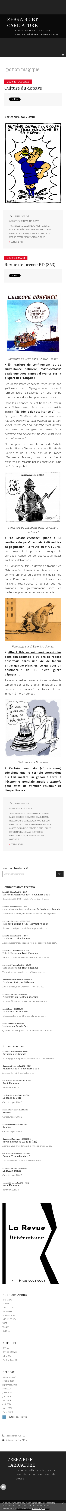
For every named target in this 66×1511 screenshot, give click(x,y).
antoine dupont (43, 229)
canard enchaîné (17, 828)
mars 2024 (7, 1408)
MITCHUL (6, 1355)
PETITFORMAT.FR (9, 1359)
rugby (12, 233)
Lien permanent (19, 216)
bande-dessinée (16, 229)
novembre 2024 (9, 1377)
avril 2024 (6, 1404)
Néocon (6, 1112)
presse (27, 237)
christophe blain (17, 835)
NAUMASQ (7, 1299)
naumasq (41, 835)
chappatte (31, 828)
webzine (19, 226)
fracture (36, 233)
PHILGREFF (7, 1311)
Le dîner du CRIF (11, 1098)
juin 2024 (6, 1396)
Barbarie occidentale (48, 909)
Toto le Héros (9, 953)
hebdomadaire (16, 820)
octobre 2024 (8, 1381)
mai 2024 (6, 1400)
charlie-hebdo (16, 824)
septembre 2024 (9, 1385)
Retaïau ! (7, 1127)
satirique (34, 237)
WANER (5, 1327)
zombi (43, 237)
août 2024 (6, 1388)
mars (26, 820)
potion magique (23, 233)
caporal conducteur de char (17, 909)
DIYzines (6, 1348)
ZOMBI (5, 1303)
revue (38, 817)
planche (29, 832)
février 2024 (7, 1412)
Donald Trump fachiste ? (16, 1156)
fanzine (45, 226)
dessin (20, 237)
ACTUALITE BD (27, 808)
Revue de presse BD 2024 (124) (19, 1142)
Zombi (6, 938)
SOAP (4, 1323)
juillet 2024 (7, 1392)
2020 (31, 820)
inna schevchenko (33, 824)
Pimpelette (8, 997)
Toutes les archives (17, 1416)
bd (25, 226)
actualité (38, 820)
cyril (4, 924)
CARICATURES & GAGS (30, 221)
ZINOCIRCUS (8, 1307)
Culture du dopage (23, 88)
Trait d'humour (22, 938)
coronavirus (15, 839)
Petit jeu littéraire (24, 982)
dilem (47, 820)
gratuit (37, 226)
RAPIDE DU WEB (9, 1352)
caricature (30, 229)
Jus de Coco (21, 1011)
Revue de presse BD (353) (29, 264)
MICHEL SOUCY (9, 1319)
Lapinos (6, 1026)
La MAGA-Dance (11, 1171)
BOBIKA (6, 1331)
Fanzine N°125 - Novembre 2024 (31, 894)
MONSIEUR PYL (9, 1315)
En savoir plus (38, 1508)
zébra (30, 226)
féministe (46, 824)
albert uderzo (44, 828)
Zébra (5, 894)
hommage (31, 835)
